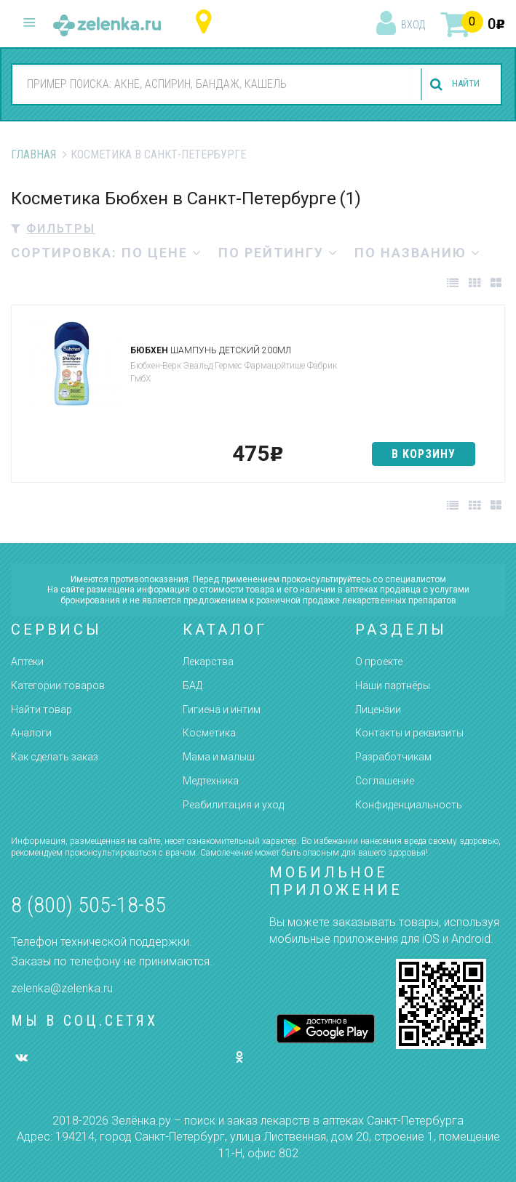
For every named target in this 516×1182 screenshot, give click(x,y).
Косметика (209, 733)
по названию (417, 252)
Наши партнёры (392, 685)
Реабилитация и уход (233, 805)
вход (413, 25)
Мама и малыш (219, 757)
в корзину (424, 454)
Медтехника (211, 781)
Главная (33, 154)
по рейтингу (278, 252)
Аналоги (31, 733)
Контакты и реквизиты (409, 733)
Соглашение (384, 781)
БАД (192, 685)
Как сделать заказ (54, 757)
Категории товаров (58, 685)
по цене (162, 252)
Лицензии (378, 709)
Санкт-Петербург (207, 22)
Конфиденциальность (408, 805)
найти (459, 85)
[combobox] (206, 83)
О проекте (378, 661)
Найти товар (41, 709)
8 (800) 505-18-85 (88, 904)
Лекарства (208, 661)
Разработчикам (393, 757)
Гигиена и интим (222, 709)
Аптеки (27, 661)
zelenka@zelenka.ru (62, 988)
